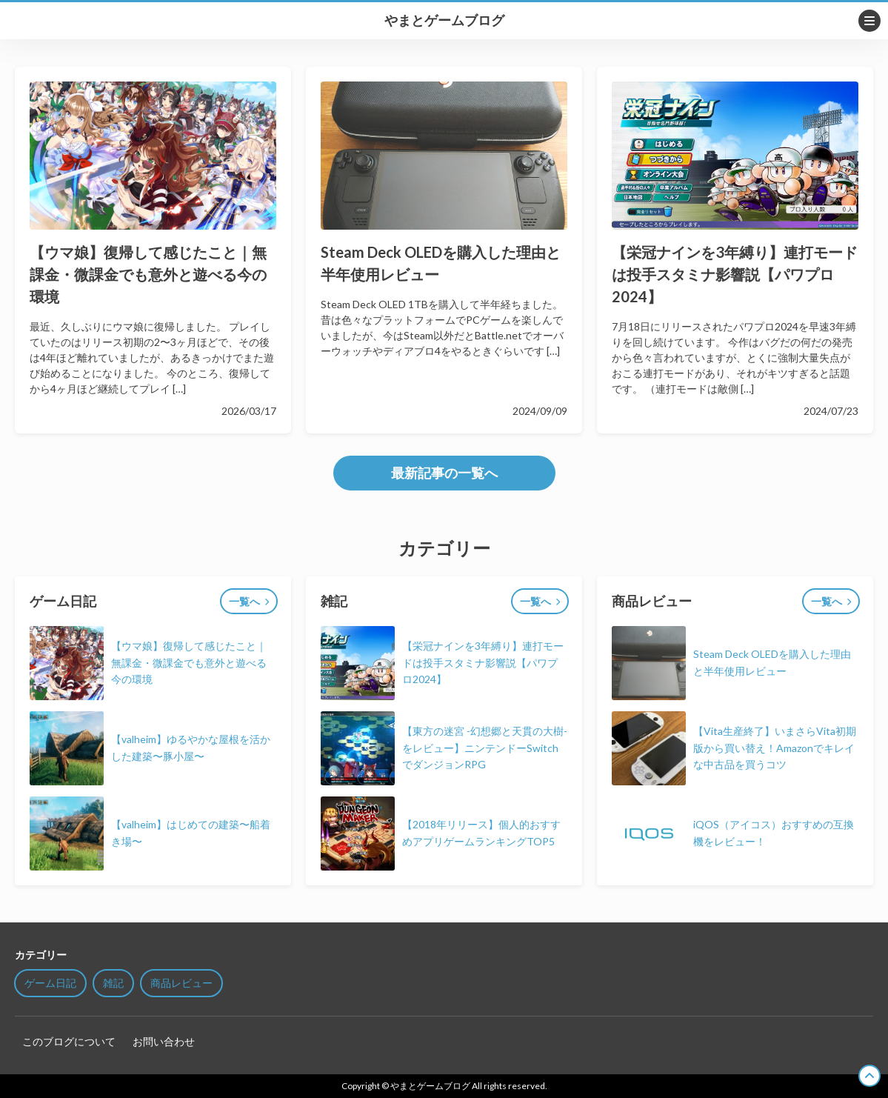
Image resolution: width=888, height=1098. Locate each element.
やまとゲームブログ (444, 21)
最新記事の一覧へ (444, 473)
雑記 (113, 982)
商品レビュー (181, 982)
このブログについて (69, 1041)
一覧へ (244, 601)
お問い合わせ (164, 1041)
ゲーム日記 (50, 982)
